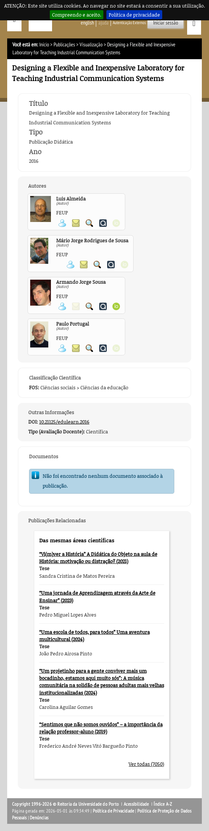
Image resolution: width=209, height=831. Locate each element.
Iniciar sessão (165, 23)
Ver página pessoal (62, 223)
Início (44, 44)
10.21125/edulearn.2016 (64, 421)
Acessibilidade (136, 804)
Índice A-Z (163, 804)
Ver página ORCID (116, 306)
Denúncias (39, 818)
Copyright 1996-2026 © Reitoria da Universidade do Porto (65, 804)
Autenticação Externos (129, 22)
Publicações (64, 44)
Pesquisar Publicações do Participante (89, 223)
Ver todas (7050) (146, 764)
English (87, 23)
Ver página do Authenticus (103, 223)
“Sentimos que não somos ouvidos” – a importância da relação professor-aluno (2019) (101, 728)
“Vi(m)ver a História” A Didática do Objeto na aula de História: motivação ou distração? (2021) (98, 558)
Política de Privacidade (113, 811)
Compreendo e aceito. (76, 14)
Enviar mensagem (76, 223)
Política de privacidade (134, 14)
